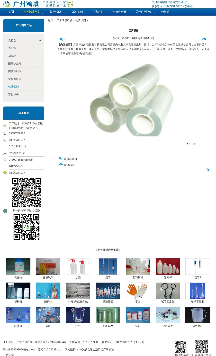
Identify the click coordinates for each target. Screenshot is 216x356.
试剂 (138, 324)
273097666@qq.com (21, 159)
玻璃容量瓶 (68, 159)
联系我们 (23, 113)
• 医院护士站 (14, 63)
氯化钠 (18, 276)
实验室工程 (56, 11)
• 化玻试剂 (13, 86)
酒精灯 (48, 300)
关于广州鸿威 (144, 11)
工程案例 (77, 11)
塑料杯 (168, 276)
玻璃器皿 (66, 165)
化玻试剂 (80, 20)
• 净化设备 (13, 94)
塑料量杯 (138, 276)
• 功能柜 (25, 56)
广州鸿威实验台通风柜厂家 (92, 349)
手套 (138, 300)
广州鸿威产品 (24, 25)
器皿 (48, 324)
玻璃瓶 (18, 324)
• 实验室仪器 (25, 79)
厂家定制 (98, 11)
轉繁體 (165, 11)
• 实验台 (25, 40)
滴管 (108, 276)
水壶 (78, 276)
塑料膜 (133, 30)
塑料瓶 (18, 300)
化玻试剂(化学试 (78, 300)
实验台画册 (119, 11)
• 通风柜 (25, 48)
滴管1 (197, 276)
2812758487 (16, 166)
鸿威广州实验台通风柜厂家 (137, 38)
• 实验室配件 (25, 71)
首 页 (50, 20)
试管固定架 (168, 300)
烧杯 (78, 324)
